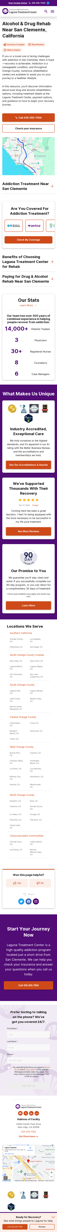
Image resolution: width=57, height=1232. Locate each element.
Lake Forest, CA (15, 699)
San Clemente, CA (16, 675)
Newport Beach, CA (14, 732)
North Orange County (22, 794)
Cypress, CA (35, 753)
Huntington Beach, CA (34, 762)
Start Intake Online (18, 3)
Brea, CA (34, 801)
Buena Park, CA (15, 754)
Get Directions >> (28, 1136)
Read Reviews (36, 44)
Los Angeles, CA (35, 640)
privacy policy (30, 1069)
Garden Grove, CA (36, 807)
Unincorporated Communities (26, 835)
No (40, 883)
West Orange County (22, 746)
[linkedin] (31, 1113)
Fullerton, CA (15, 806)
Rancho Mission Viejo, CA (36, 852)
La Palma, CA (15, 769)
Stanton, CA (15, 784)
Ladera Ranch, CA (36, 843)
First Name (12, 1028)
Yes (17, 883)
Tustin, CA (14, 739)
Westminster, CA (35, 785)
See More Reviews (28, 531)
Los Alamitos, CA (35, 770)
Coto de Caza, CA (16, 843)
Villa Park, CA (36, 820)
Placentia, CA (15, 820)
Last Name (11, 1041)
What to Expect (11, 50)
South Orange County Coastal (27, 654)
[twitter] (26, 1113)
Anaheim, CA (15, 801)
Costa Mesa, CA (15, 724)
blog (36, 1113)
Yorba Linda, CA (15, 826)
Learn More (28, 305)
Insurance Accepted (13, 44)
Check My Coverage (28, 239)
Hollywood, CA (16, 647)
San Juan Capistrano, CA (36, 675)
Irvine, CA (34, 723)
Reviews (42, 1227)
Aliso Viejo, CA (16, 661)
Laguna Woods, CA (36, 692)
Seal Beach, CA (36, 776)
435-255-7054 (38, 3)
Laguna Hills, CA (15, 692)
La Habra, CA (15, 814)
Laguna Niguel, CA (36, 667)
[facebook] (20, 1113)
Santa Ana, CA (36, 731)
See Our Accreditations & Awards (28, 465)
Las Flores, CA (16, 849)
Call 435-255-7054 (28, 985)
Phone (10, 1054)
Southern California (21, 632)
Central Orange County (23, 717)
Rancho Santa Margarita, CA (16, 707)
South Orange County (22, 684)
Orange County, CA (16, 640)
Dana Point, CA (36, 661)
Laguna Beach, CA (16, 667)
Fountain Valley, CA (16, 762)
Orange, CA (35, 814)
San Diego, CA (36, 647)
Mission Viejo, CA (36, 699)
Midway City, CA (15, 777)
